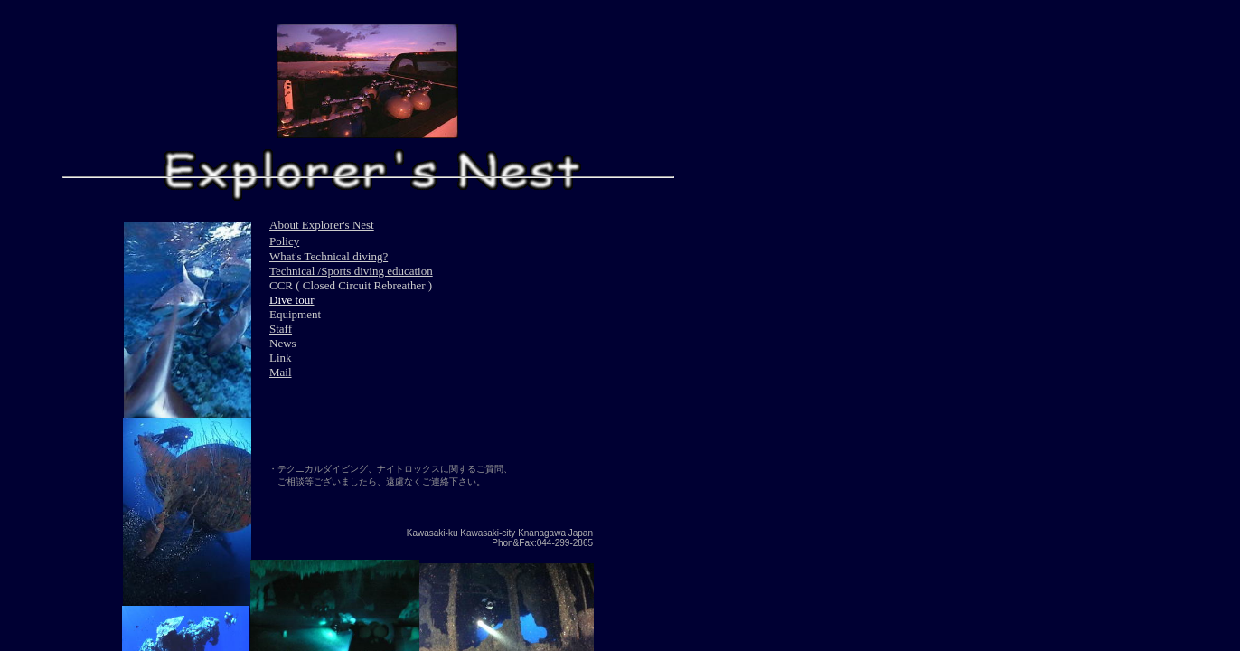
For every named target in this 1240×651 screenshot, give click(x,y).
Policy (284, 241)
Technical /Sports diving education (351, 271)
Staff (280, 328)
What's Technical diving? (328, 256)
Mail (280, 372)
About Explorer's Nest (321, 224)
